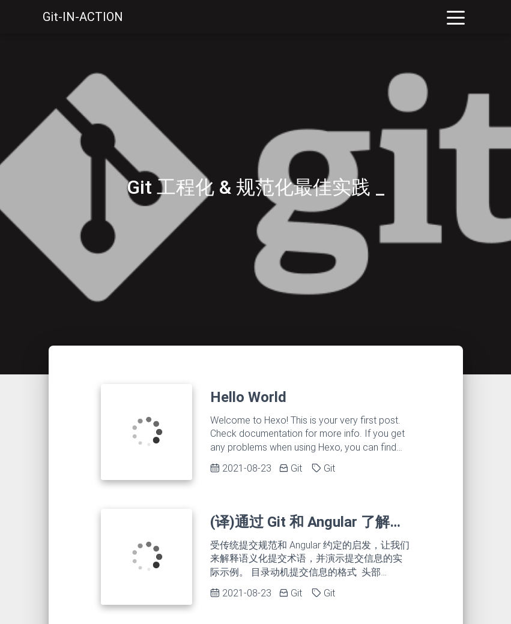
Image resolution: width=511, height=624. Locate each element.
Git (296, 468)
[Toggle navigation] (456, 19)
